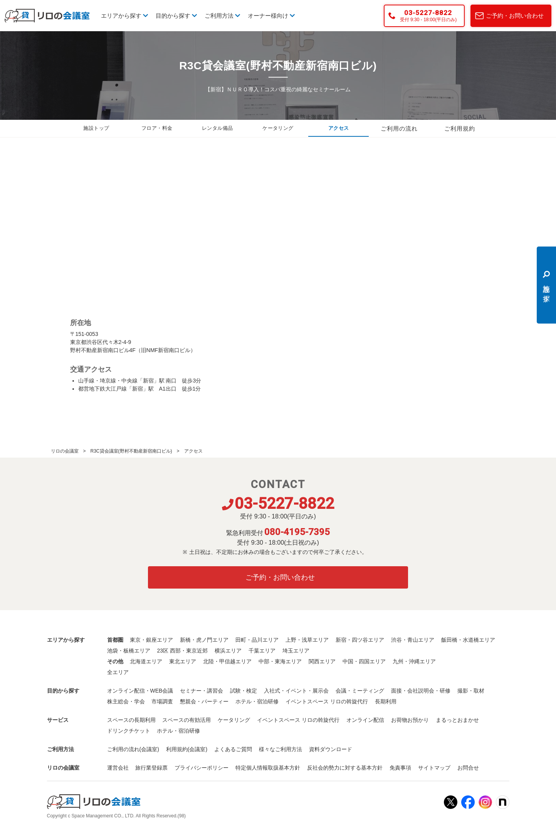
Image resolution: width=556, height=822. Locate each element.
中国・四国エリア (364, 661)
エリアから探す (124, 15)
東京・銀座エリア (151, 640)
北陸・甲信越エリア (227, 661)
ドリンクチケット (128, 731)
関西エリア (322, 661)
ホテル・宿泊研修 (257, 701)
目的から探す (176, 15)
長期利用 (385, 701)
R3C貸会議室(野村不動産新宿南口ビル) (131, 451)
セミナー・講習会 (201, 691)
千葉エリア (262, 651)
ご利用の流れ (399, 129)
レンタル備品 (217, 129)
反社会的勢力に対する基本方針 (345, 768)
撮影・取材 (470, 691)
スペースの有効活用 (186, 720)
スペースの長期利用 (131, 720)
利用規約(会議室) (186, 749)
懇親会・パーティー (204, 701)
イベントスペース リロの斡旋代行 (327, 701)
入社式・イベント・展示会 (296, 691)
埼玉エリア (295, 651)
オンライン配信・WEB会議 (140, 691)
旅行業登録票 (151, 768)
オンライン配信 (365, 720)
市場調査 (162, 701)
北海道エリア (146, 661)
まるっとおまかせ (457, 720)
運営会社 (118, 768)
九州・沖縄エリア (414, 661)
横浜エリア (228, 651)
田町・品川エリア (257, 640)
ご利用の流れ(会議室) (133, 749)
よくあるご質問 (233, 749)
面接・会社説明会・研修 (420, 691)
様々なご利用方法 (280, 749)
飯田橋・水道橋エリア (468, 640)
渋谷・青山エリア (412, 640)
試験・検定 (243, 691)
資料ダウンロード (330, 749)
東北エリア (182, 661)
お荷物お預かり (410, 720)
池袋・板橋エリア (128, 651)
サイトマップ (434, 768)
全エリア (118, 672)
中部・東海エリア (280, 661)
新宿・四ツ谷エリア (360, 640)
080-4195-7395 (297, 532)
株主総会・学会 (126, 701)
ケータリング (277, 129)
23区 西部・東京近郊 (182, 651)
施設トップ (96, 129)
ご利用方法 (222, 15)
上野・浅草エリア (307, 640)
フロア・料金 (156, 129)
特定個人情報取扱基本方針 (267, 768)
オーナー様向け (271, 15)
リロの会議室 (65, 451)
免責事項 (400, 768)
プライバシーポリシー (201, 768)
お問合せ (468, 768)
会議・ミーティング (360, 691)
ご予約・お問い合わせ (515, 15)
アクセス (338, 129)
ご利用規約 (459, 129)
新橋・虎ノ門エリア (204, 640)
